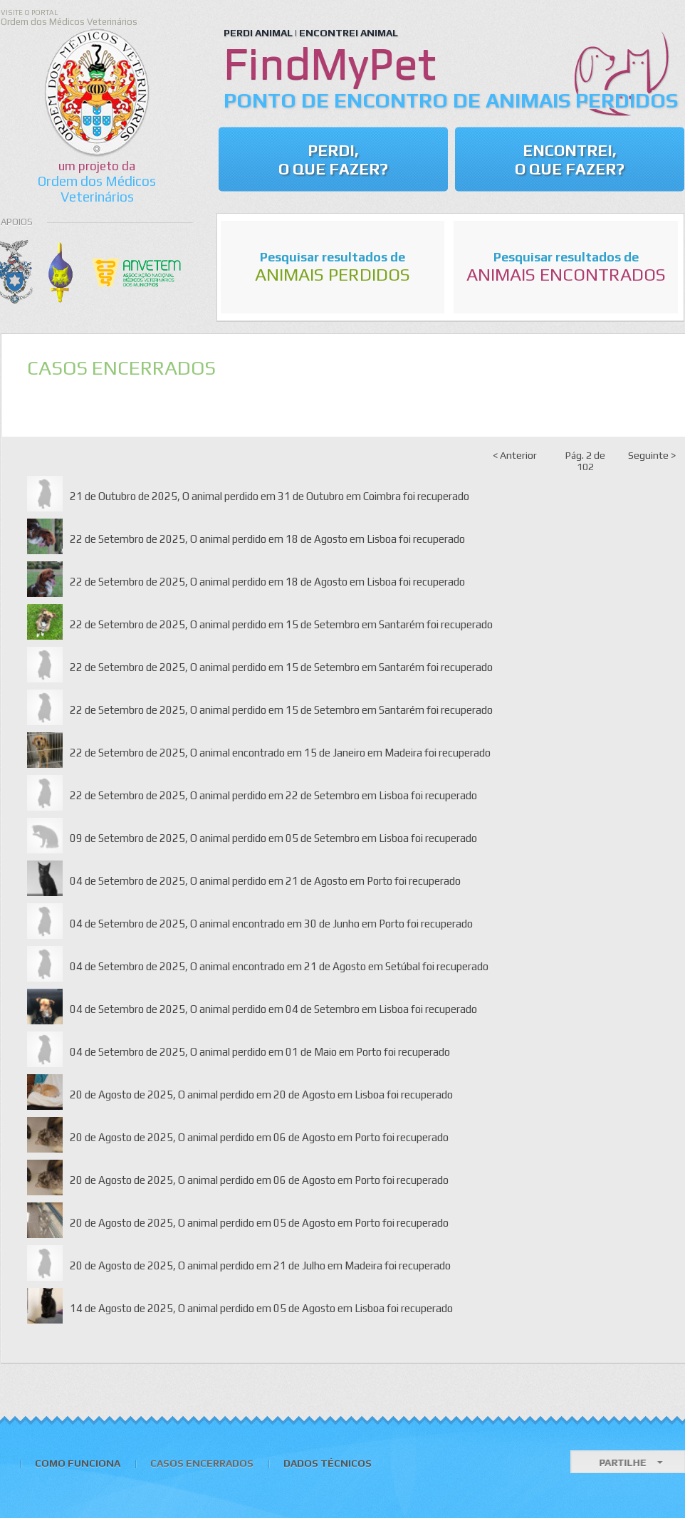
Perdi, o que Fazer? (333, 159)
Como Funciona (77, 1463)
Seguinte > (652, 455)
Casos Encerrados (201, 1463)
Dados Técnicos (327, 1463)
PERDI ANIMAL (258, 32)
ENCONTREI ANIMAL (348, 32)
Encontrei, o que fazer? (569, 159)
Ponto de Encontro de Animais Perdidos (451, 100)
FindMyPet (330, 62)
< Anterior (515, 455)
